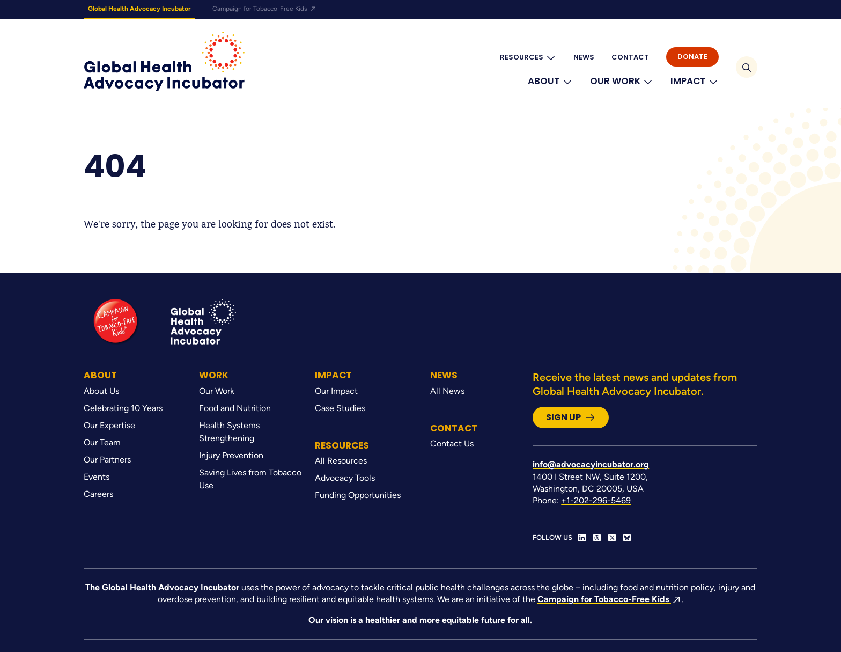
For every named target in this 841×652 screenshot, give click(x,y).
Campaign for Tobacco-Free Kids (264, 8)
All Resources (341, 461)
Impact (694, 81)
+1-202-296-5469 (596, 500)
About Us (101, 391)
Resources (528, 57)
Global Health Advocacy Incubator (139, 8)
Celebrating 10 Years (123, 408)
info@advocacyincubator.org (591, 464)
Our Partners (107, 460)
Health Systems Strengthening (229, 431)
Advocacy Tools (345, 478)
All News (447, 391)
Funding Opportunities (358, 495)
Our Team (102, 442)
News (583, 57)
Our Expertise (109, 425)
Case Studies (340, 408)
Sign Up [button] (570, 417)
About (550, 81)
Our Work (621, 81)
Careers (98, 494)
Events (96, 477)
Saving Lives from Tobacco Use (250, 478)
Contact (630, 57)
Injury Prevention (231, 455)
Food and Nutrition (235, 408)
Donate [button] (692, 57)
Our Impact (336, 391)
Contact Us (452, 443)
